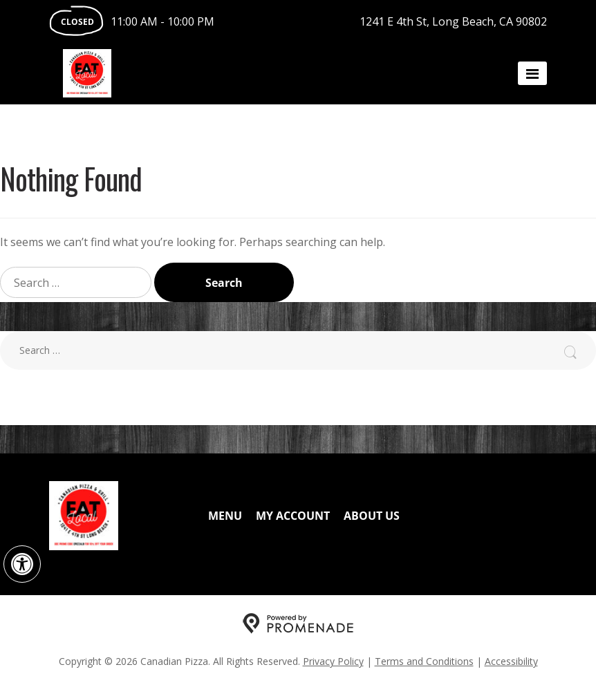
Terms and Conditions (424, 661)
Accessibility (511, 661)
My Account (293, 515)
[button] (22, 564)
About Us (372, 515)
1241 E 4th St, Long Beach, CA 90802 (453, 21)
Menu (225, 515)
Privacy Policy (333, 661)
